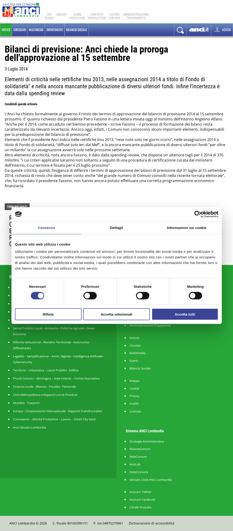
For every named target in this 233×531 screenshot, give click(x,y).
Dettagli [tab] (116, 227)
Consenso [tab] (46, 227)
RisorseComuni (140, 448)
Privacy (134, 395)
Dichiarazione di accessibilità (151, 523)
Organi (61, 14)
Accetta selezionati (116, 314)
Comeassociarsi (77, 16)
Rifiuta (48, 314)
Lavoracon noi (114, 16)
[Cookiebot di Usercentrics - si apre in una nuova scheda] (197, 214)
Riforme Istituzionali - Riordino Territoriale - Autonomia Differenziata (51, 345)
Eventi (133, 360)
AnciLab (134, 464)
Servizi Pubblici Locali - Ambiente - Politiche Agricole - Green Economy (54, 331)
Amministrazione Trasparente (150, 325)
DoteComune (138, 472)
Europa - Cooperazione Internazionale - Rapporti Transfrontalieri (57, 411)
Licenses (135, 411)
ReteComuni (138, 456)
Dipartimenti (55, 29)
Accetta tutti (185, 314)
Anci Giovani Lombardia (29, 427)
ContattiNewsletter (97, 16)
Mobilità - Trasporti (26, 403)
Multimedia (36, 29)
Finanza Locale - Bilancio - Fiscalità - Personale (44, 386)
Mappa (134, 380)
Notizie (6, 29)
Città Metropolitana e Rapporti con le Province (45, 395)
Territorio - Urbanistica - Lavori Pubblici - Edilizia (46, 370)
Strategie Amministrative (146, 441)
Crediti (134, 403)
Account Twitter (140, 491)
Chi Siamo (49, 16)
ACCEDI (222, 29)
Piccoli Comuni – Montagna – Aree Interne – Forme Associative (56, 378)
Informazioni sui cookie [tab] (186, 227)
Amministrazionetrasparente (136, 16)
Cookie (134, 388)
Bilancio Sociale (140, 368)
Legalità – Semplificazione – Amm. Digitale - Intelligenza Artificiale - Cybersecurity (58, 359)
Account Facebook (142, 499)
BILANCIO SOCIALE (76, 29)
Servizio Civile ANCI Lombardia (150, 479)
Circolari (20, 29)
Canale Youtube (140, 507)
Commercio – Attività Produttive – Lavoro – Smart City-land (54, 419)
